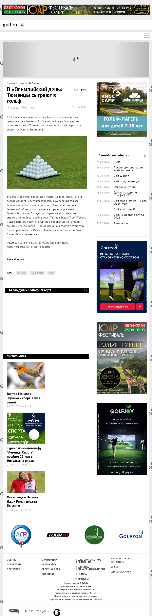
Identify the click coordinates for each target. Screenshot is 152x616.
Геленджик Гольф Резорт (85, 290)
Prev (21, 59)
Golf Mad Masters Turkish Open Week (130, 202)
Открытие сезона (125, 187)
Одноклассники (121, 572)
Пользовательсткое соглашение (88, 561)
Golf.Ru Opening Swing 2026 (129, 216)
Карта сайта (49, 565)
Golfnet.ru (14, 565)
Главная (11, 83)
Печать (83, 90)
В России (34, 83)
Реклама (81, 574)
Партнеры (82, 579)
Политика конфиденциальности (88, 568)
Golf (10, 25)
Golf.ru (12, 560)
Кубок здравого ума (127, 181)
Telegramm (118, 562)
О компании (49, 560)
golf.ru (14, 611)
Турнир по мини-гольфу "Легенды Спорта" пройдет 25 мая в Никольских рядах (24, 454)
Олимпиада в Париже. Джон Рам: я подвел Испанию (23, 501)
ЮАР (117, 162)
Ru (22, 25)
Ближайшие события (143, 155)
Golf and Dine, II (124, 209)
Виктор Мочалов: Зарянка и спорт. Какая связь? (23, 398)
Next (131, 59)
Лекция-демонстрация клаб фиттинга (129, 169)
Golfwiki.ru (14, 569)
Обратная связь (51, 569)
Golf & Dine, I (122, 176)
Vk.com (115, 567)
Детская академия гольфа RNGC (126, 194)
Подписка (48, 574)
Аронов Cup (122, 223)
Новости (22, 83)
